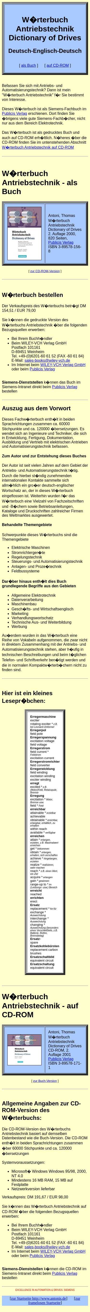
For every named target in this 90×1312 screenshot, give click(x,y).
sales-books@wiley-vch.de (47, 360)
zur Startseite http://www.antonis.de (38, 1298)
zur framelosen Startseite (54, 1300)
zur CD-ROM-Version (45, 271)
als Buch (28, 65)
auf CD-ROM (58, 65)
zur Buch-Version (45, 1081)
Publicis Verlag (14, 113)
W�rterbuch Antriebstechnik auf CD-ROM (38, 147)
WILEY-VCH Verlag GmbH (62, 365)
